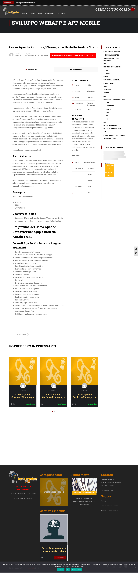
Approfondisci (59, 558)
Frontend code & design (112, 68)
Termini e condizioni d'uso (110, 513)
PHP (107, 117)
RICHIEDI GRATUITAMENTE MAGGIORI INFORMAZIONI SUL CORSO (72, 57)
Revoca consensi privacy (109, 508)
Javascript (107, 91)
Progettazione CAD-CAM (112, 130)
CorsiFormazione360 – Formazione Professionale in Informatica (84, 504)
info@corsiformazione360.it (26, 3)
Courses (21, 37)
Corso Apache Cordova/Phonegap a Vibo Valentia (84, 397)
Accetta (60, 570)
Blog (43, 13)
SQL (107, 120)
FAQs (36, 13)
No (67, 570)
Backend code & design (112, 53)
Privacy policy (76, 570)
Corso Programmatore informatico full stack (54, 549)
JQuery (106, 94)
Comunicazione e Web (111, 56)
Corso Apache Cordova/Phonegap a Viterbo (22, 397)
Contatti (67, 13)
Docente (17, 55)
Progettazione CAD (110, 127)
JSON (105, 98)
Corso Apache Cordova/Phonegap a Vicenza (53, 397)
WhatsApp (8, 3)
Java (105, 88)
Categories (28, 55)
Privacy (103, 503)
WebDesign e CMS (110, 140)
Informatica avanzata (112, 81)
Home (28, 13)
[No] (135, 567)
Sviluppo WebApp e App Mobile (36, 57)
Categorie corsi (54, 13)
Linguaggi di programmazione (114, 101)
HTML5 (108, 75)
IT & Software (108, 85)
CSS (105, 65)
